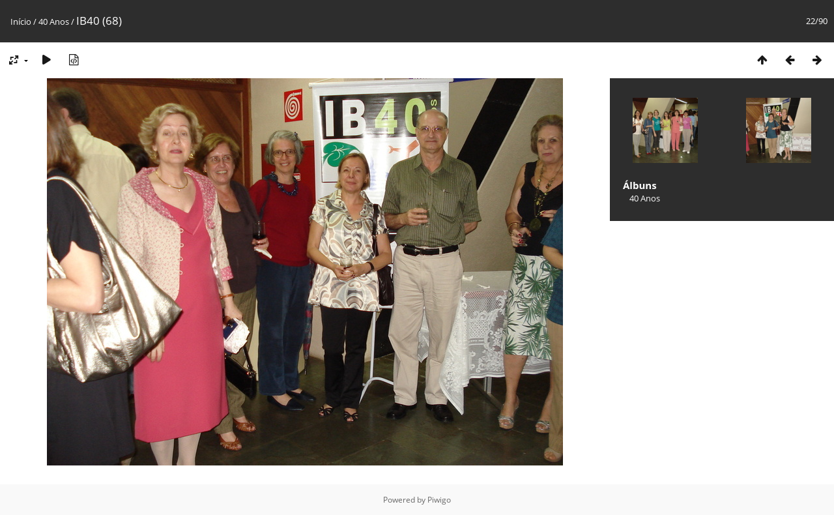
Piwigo (439, 499)
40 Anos (53, 21)
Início (20, 21)
